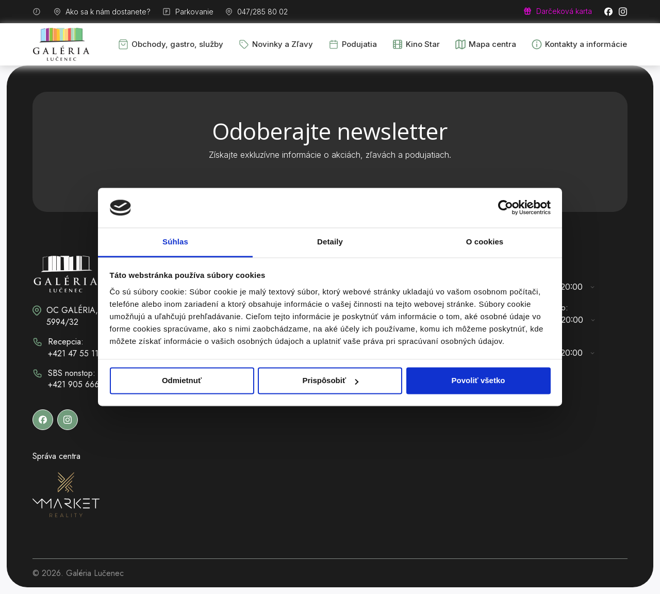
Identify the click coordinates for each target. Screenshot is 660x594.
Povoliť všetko (478, 380)
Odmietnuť (182, 380)
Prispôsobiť (330, 380)
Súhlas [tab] (175, 241)
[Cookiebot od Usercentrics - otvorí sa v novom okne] (505, 208)
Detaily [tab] (330, 241)
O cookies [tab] (485, 241)
